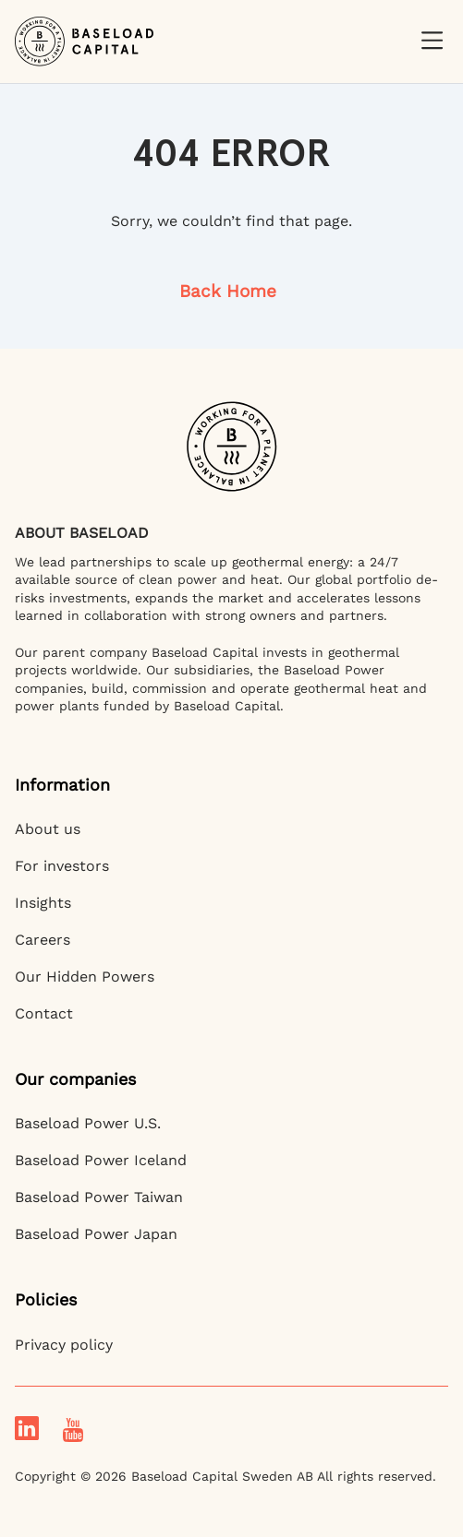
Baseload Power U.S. (88, 1123)
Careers (42, 939)
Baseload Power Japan (96, 1234)
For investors (62, 866)
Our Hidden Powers (84, 976)
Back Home (227, 291)
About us (47, 829)
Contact (44, 1013)
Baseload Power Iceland (101, 1160)
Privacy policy (64, 1344)
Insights (43, 902)
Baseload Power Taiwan (99, 1197)
